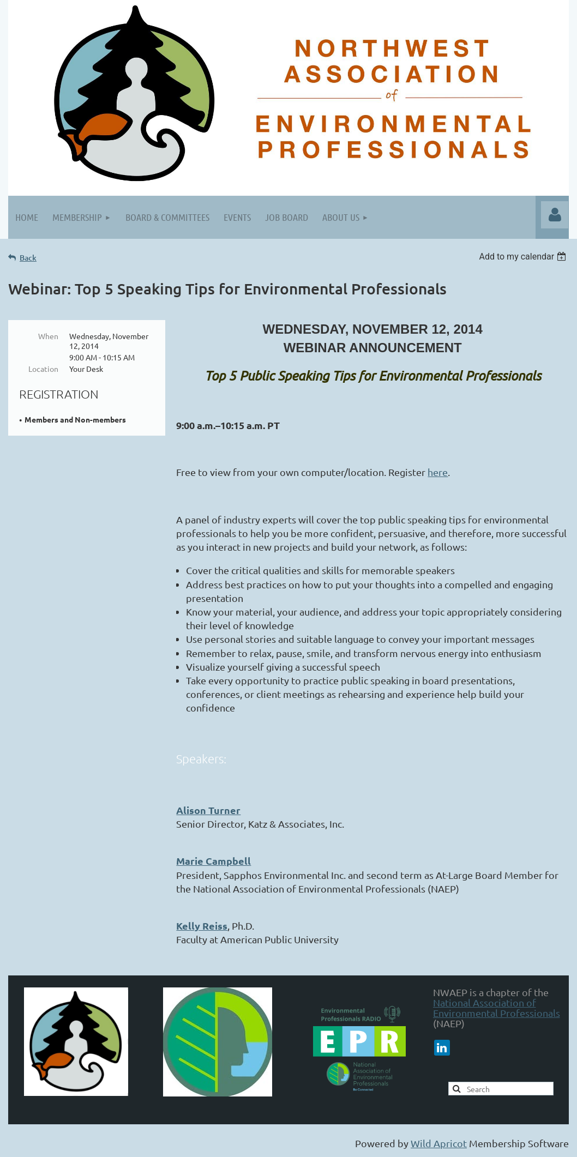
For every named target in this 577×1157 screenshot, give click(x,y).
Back (28, 257)
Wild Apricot (439, 1143)
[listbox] (524, 256)
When (48, 336)
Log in (554, 214)
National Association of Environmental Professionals (496, 1008)
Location (43, 368)
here (438, 472)
